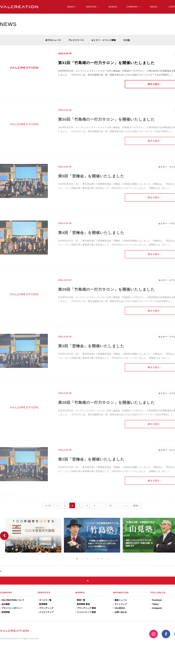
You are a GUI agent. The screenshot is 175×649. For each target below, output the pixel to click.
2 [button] (82, 558)
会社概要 (5, 604)
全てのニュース (53, 40)
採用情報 (5, 612)
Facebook (156, 600)
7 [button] (107, 558)
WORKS (112, 6)
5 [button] (97, 558)
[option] (33, 535)
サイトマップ (120, 604)
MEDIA (154, 6)
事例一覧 (80, 600)
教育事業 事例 (82, 604)
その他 (126, 40)
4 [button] (92, 558)
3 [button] (87, 558)
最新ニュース (120, 600)
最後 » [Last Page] (136, 505)
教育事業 (42, 604)
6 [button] (102, 558)
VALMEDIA (119, 608)
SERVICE (92, 6)
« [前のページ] (57, 505)
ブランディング (45, 608)
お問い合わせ (120, 612)
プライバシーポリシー (11, 608)
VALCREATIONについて (12, 600)
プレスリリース (76, 40)
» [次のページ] (126, 505)
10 (110, 505)
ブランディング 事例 (85, 608)
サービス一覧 (44, 600)
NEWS (71, 6)
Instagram (156, 608)
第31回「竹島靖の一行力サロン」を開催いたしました (106, 63)
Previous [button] (4, 535)
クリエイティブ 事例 (85, 612)
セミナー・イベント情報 (103, 40)
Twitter (155, 604)
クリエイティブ (45, 612)
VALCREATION (19, 6)
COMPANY (133, 6)
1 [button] (77, 558)
